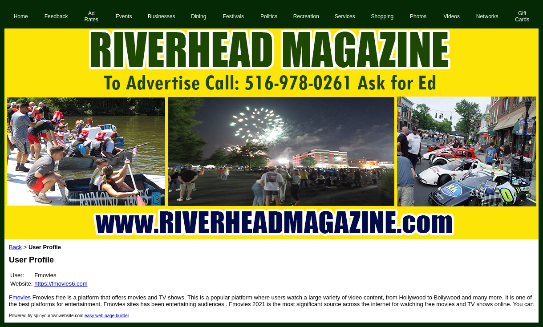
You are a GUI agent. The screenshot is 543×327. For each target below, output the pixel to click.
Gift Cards (522, 16)
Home (21, 16)
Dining (198, 16)
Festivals (233, 16)
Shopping (382, 16)
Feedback (56, 16)
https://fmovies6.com (60, 283)
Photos (418, 16)
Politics (268, 16)
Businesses (161, 16)
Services (345, 16)
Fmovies (20, 297)
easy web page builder (107, 315)
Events (124, 16)
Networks (487, 16)
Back (15, 247)
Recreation (306, 16)
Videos (452, 16)
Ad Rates (91, 16)
